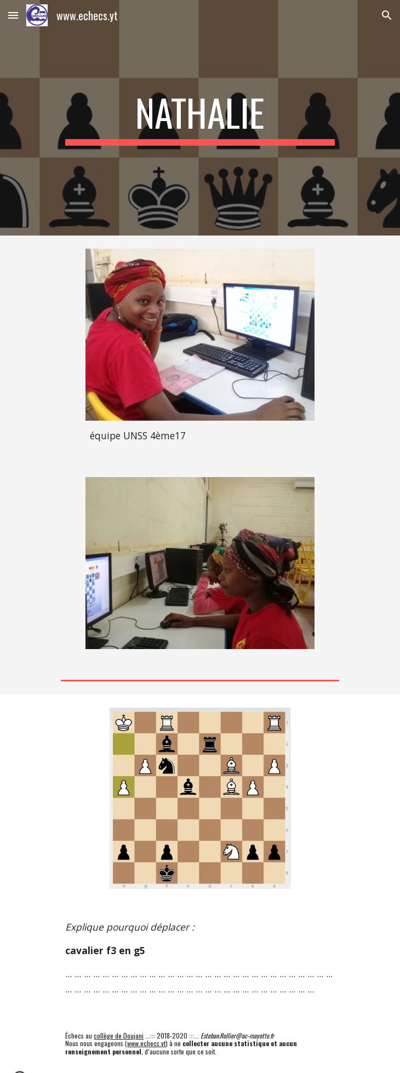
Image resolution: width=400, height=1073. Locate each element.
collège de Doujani (119, 1035)
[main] (200, 117)
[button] (13, 15)
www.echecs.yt (146, 1043)
